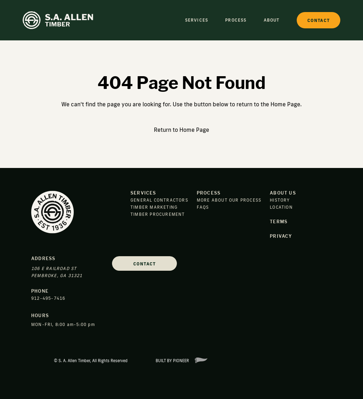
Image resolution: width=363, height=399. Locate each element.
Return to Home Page (181, 129)
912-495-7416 (48, 298)
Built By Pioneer (181, 361)
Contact (144, 263)
